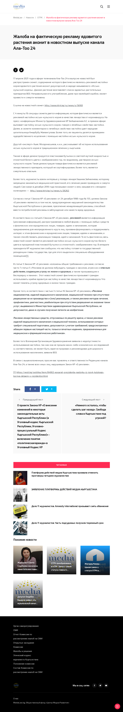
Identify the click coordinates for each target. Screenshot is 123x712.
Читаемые (61, 465)
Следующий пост (94, 399)
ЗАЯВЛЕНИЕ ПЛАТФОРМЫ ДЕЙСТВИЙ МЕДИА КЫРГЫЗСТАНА (64, 489)
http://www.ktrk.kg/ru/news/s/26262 (49, 190)
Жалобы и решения (22, 651)
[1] (27, 255)
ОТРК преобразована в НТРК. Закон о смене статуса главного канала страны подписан (61, 570)
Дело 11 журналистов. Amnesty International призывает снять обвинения (69, 506)
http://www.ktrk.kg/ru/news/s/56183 (63, 105)
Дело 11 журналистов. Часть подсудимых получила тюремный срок (67, 522)
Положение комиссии (23, 664)
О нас (15, 698)
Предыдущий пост (30, 399)
